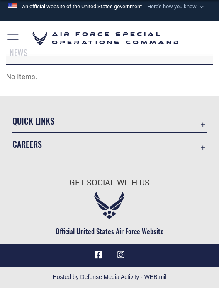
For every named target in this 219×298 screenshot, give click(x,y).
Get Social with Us (109, 182)
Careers (27, 144)
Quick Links (33, 121)
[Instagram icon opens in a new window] (120, 255)
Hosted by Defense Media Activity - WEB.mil (110, 277)
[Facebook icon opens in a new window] (98, 255)
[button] (176, 6)
